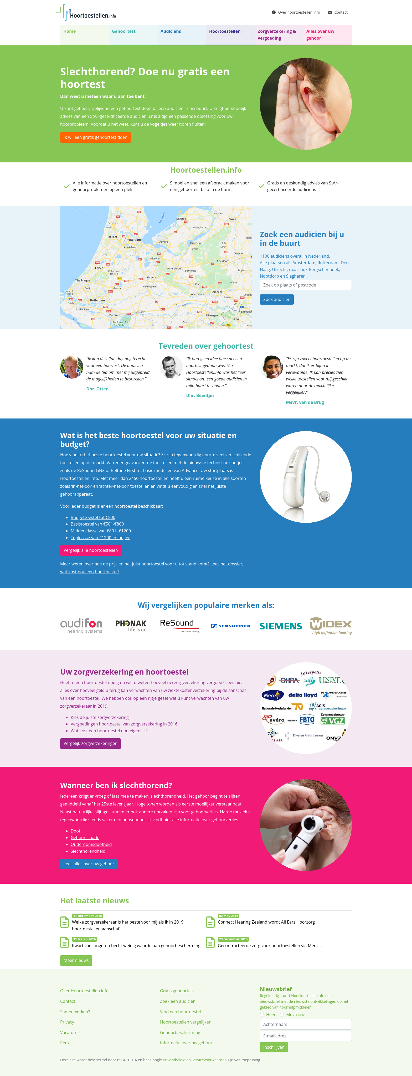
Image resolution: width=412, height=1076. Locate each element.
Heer (271, 1014)
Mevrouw (295, 1014)
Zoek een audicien (177, 1001)
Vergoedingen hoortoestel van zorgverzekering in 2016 (124, 724)
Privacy (67, 1022)
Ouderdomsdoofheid (91, 844)
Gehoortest (124, 31)
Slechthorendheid (88, 851)
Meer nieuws (76, 960)
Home (69, 31)
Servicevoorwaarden (209, 1059)
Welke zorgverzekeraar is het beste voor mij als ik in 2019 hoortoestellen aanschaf (128, 925)
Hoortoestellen (225, 31)
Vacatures (70, 1032)
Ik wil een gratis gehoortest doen (95, 137)
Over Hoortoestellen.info (84, 991)
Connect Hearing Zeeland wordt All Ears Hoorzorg (266, 922)
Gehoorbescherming (180, 1032)
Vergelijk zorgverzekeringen (90, 743)
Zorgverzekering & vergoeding (277, 34)
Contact (338, 12)
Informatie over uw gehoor (186, 1043)
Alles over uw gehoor (320, 34)
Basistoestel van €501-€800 (97, 524)
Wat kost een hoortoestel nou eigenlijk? (109, 731)
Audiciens (171, 31)
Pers (64, 1043)
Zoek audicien (276, 299)
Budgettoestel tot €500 (93, 517)
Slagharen (296, 276)
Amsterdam (303, 263)
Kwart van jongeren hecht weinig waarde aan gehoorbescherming (136, 945)
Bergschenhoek (324, 269)
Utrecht (279, 269)
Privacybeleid (174, 1059)
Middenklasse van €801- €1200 (101, 531)
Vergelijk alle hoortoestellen (91, 550)
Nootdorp (269, 276)
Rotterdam (328, 263)
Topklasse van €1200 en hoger (100, 537)
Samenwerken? (75, 1012)
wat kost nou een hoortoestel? (89, 572)
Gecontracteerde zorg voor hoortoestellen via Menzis (270, 945)
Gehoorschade (85, 837)
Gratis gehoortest (177, 991)
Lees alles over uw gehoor (89, 864)
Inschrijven (274, 1047)
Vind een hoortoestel (180, 1012)
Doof (75, 831)
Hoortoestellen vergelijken (186, 1022)
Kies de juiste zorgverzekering (100, 717)
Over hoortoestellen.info (296, 12)
